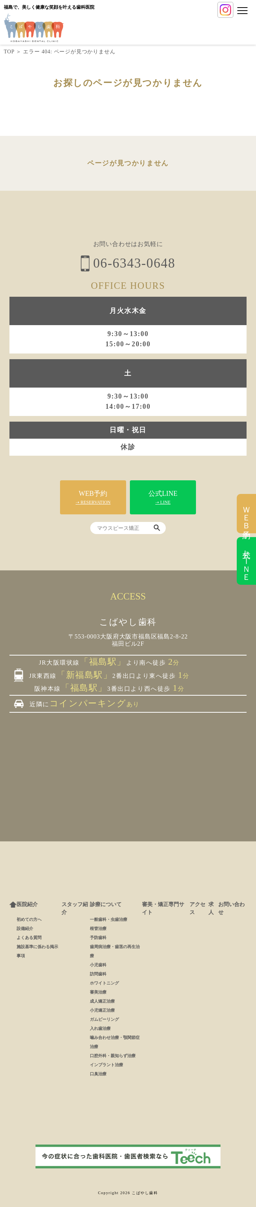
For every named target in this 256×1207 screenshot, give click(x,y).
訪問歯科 (98, 974)
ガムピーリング (104, 1019)
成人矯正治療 (102, 1001)
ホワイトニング (104, 983)
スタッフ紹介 (75, 908)
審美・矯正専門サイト (163, 908)
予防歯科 (98, 937)
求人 (211, 908)
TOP (9, 52)
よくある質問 (29, 937)
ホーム (13, 905)
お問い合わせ (231, 908)
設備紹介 (25, 928)
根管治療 (98, 928)
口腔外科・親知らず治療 (113, 1055)
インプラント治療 (106, 1064)
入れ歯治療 (100, 1028)
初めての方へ (29, 919)
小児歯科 (98, 964)
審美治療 (98, 992)
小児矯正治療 (102, 1010)
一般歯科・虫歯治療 (108, 919)
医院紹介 (27, 904)
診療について (106, 904)
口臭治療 (98, 1074)
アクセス (197, 908)
